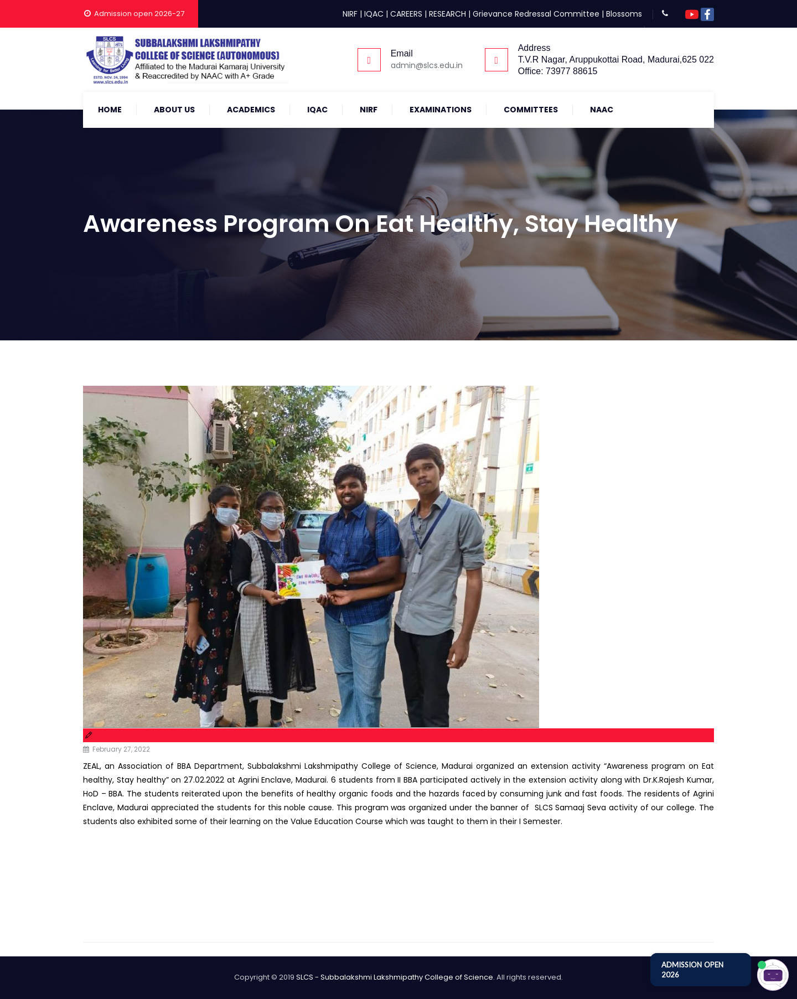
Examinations (441, 109)
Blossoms (624, 13)
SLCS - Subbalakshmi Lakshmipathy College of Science (394, 977)
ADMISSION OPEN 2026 (692, 969)
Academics (251, 109)
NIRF (350, 13)
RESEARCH (447, 13)
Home (110, 109)
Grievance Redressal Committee (536, 13)
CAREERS (406, 13)
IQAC (374, 13)
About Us (174, 109)
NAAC (601, 109)
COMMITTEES (531, 109)
